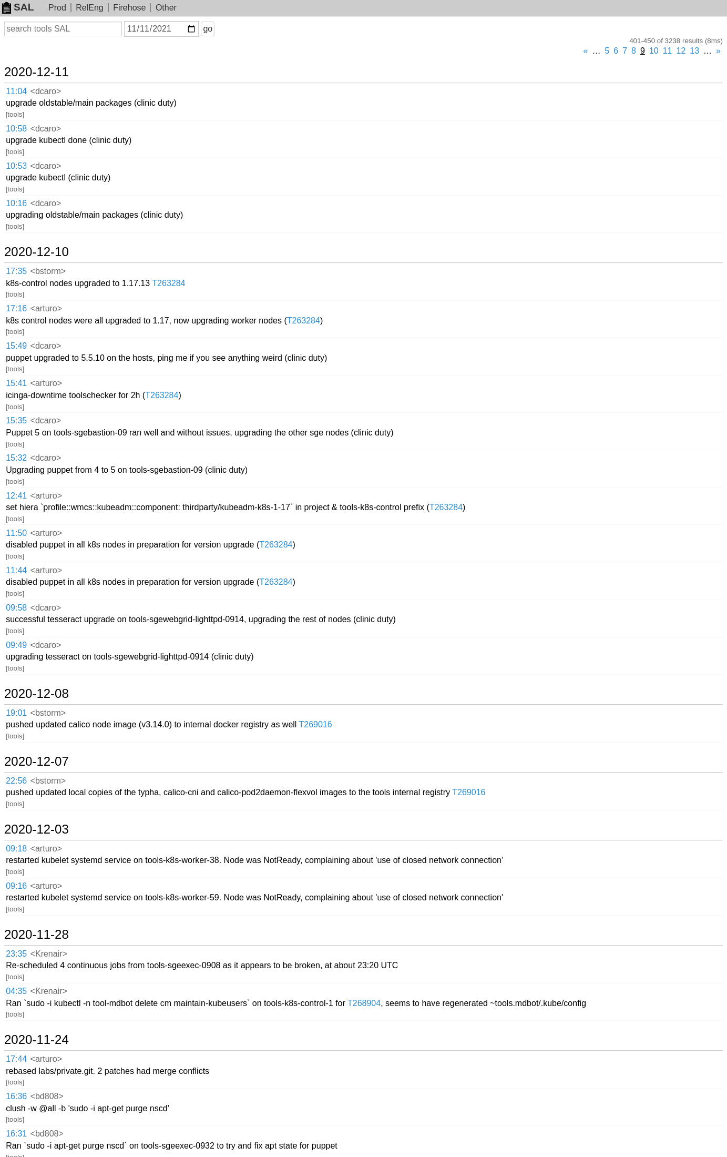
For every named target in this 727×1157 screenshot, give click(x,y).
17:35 (16, 271)
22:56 (16, 780)
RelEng (89, 7)
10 (654, 50)
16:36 (16, 1096)
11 (667, 50)
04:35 (16, 991)
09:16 (16, 885)
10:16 (16, 203)
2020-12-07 (36, 761)
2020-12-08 (36, 693)
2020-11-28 (36, 934)
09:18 (16, 848)
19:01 (16, 712)
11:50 (16, 533)
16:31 (16, 1133)
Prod (57, 7)
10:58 (16, 128)
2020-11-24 (36, 1040)
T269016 (315, 724)
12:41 (16, 495)
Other (166, 7)
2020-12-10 (36, 252)
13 (694, 50)
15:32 (16, 457)
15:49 (16, 345)
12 (681, 50)
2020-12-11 (36, 72)
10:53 (16, 165)
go (207, 28)
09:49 (16, 645)
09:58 (16, 607)
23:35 (16, 953)
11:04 (16, 91)
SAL (18, 7)
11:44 (16, 570)
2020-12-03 (36, 829)
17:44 (16, 1058)
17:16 (16, 308)
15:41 (16, 383)
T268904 (364, 1003)
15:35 (16, 420)
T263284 (168, 283)
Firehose (129, 7)
